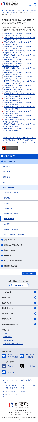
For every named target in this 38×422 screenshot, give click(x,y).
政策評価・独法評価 (10, 266)
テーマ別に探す (19, 292)
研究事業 (7, 203)
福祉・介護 (6, 172)
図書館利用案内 (8, 340)
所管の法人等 (7, 337)
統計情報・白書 (19, 313)
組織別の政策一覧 (9, 240)
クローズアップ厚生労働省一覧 (13, 344)
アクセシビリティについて (28, 387)
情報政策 (7, 224)
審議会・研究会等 (9, 250)
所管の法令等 (19, 319)
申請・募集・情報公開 (19, 324)
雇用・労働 (6, 177)
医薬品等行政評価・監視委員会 (14, 234)
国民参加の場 (19, 285)
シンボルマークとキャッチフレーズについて (10, 387)
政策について (19, 303)
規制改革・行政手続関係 (11, 229)
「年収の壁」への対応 (11, 192)
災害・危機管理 (9, 219)
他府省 (5, 333)
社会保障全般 (8, 208)
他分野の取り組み (8, 187)
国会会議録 (7, 255)
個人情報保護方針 (27, 380)
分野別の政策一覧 (9, 161)
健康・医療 (6, 166)
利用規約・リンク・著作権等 (10, 381)
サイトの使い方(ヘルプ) (10, 391)
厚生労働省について (19, 308)
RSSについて (25, 391)
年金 (4, 182)
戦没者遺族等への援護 (11, 213)
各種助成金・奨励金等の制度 (13, 245)
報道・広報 (19, 297)
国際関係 (7, 198)
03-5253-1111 (19, 414)
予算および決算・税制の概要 (13, 261)
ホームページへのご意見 (10, 396)
